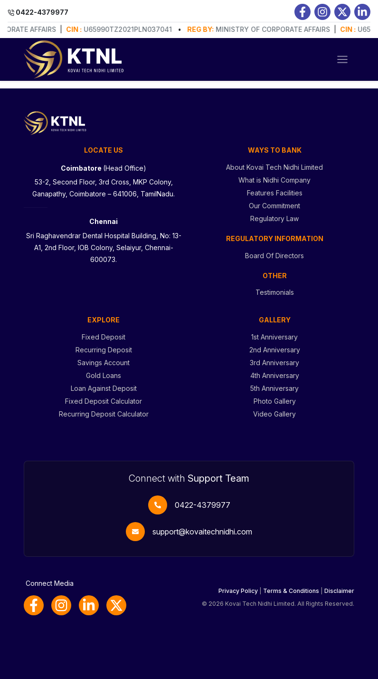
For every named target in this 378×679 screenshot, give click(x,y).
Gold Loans (103, 375)
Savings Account (103, 363)
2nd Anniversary (274, 350)
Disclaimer (339, 590)
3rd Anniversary (274, 363)
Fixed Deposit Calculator (103, 401)
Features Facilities (274, 193)
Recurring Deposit (104, 350)
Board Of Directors (274, 256)
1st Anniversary (274, 337)
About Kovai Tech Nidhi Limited (274, 167)
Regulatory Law (274, 218)
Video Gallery (274, 414)
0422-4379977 (202, 505)
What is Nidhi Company (274, 180)
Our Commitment (274, 206)
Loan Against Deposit (104, 388)
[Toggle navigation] (342, 59)
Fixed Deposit (103, 337)
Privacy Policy (238, 590)
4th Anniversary (274, 375)
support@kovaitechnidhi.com (202, 531)
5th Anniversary (274, 388)
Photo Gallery (275, 401)
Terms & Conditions (291, 590)
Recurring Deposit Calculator (104, 414)
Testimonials (274, 292)
